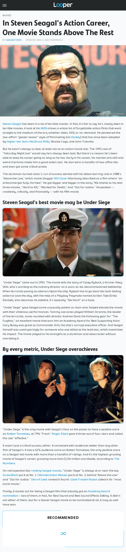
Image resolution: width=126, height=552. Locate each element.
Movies (7, 15)
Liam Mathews (14, 40)
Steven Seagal (12, 124)
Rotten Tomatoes (18, 434)
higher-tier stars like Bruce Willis (28, 141)
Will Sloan (60, 178)
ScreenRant (10, 475)
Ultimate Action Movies (52, 475)
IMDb (43, 128)
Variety (75, 137)
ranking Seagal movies (46, 471)
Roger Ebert (60, 434)
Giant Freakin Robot (84, 479)
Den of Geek (39, 479)
